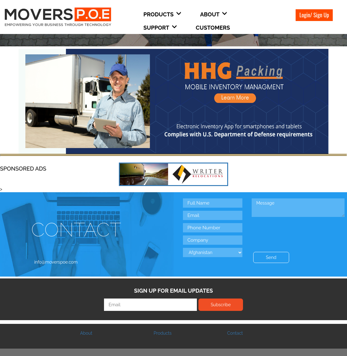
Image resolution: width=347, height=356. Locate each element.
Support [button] (160, 27)
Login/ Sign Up (314, 15)
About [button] (213, 14)
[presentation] (299, 230)
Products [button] (162, 14)
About (86, 333)
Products (162, 333)
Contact (235, 333)
